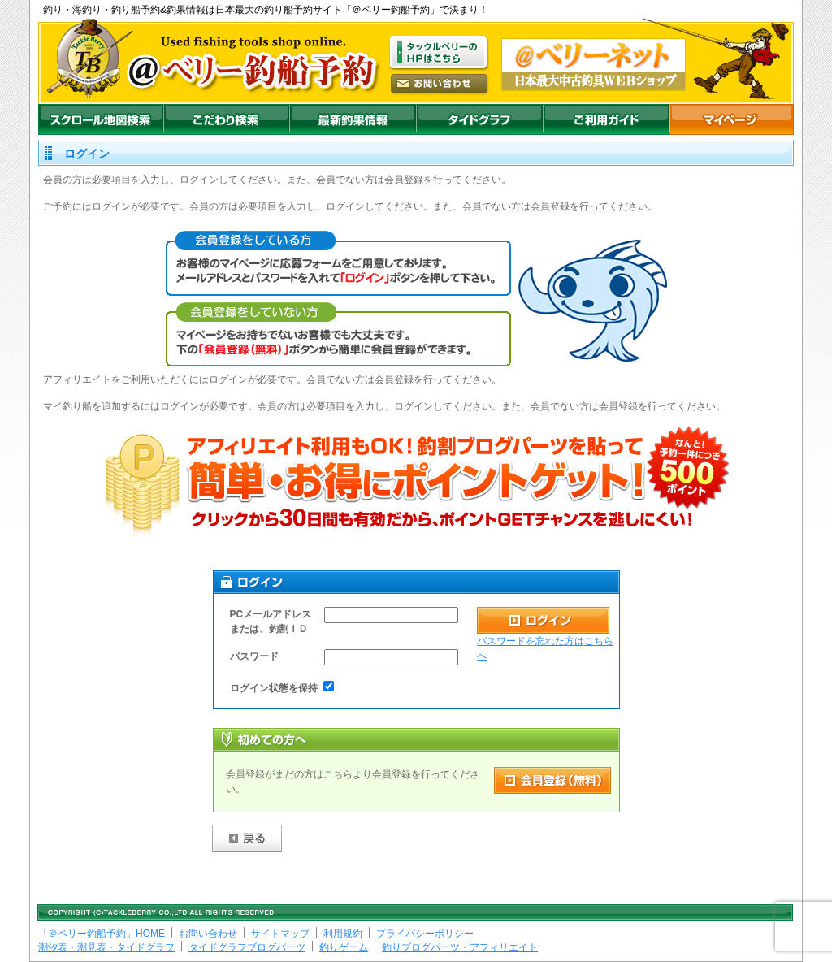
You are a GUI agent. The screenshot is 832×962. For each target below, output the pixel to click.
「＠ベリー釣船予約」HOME (101, 933)
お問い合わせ (208, 933)
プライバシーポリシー (425, 933)
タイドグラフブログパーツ (247, 947)
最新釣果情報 (352, 119)
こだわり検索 (226, 119)
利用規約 (342, 933)
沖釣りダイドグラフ (479, 119)
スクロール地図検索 (100, 119)
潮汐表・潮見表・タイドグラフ (106, 947)
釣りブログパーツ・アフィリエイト (460, 947)
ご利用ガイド (606, 119)
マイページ (732, 119)
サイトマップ (280, 933)
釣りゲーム (343, 947)
